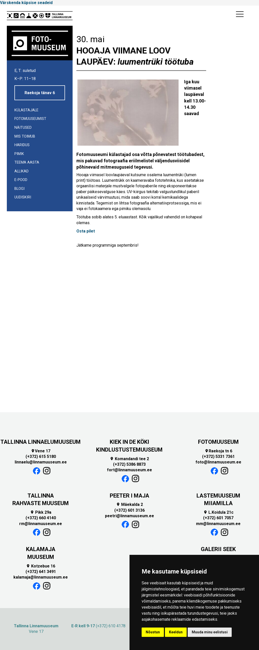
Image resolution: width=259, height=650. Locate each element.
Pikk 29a (40, 512)
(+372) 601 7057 (218, 517)
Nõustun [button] (153, 632)
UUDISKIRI (22, 197)
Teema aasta (26, 162)
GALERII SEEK (218, 549)
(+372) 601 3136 (129, 510)
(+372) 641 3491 (41, 571)
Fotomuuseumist (30, 119)
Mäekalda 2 (129, 504)
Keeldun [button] (176, 632)
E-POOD (20, 180)
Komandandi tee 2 (129, 458)
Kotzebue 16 (40, 566)
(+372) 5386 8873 (129, 464)
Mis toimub (24, 136)
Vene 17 (40, 451)
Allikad (21, 171)
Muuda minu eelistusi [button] (210, 632)
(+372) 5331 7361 (218, 456)
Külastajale (26, 110)
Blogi (19, 189)
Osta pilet (85, 231)
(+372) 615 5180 (41, 456)
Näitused (23, 127)
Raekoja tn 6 (218, 451)
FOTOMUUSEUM (218, 442)
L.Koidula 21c (218, 512)
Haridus (22, 145)
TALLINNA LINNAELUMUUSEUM (41, 442)
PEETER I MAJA (129, 495)
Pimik (19, 154)
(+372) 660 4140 (41, 517)
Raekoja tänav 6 (40, 92)
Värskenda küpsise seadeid (26, 2)
